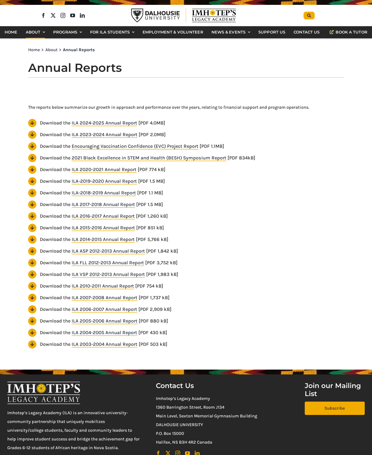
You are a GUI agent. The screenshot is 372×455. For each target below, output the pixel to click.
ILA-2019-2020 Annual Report (104, 181)
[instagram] (62, 15)
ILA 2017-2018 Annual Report (103, 204)
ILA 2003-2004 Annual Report (104, 344)
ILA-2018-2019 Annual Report (104, 193)
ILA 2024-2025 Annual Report (104, 123)
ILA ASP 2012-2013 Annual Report (108, 251)
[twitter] (53, 15)
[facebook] (43, 15)
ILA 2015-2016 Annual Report (103, 228)
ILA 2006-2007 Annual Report (104, 309)
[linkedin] (82, 15)
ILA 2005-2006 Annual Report (104, 321)
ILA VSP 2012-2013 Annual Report (108, 274)
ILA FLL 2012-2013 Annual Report (108, 262)
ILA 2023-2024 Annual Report (104, 134)
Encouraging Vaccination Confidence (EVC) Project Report (135, 146)
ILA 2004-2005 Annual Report (104, 332)
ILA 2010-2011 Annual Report (103, 286)
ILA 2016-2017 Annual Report (103, 216)
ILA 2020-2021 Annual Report (104, 169)
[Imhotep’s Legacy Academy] (214, 9)
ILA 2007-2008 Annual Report (104, 297)
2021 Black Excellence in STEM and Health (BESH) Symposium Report (149, 158)
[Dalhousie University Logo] (155, 10)
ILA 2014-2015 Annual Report (103, 239)
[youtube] (72, 15)
